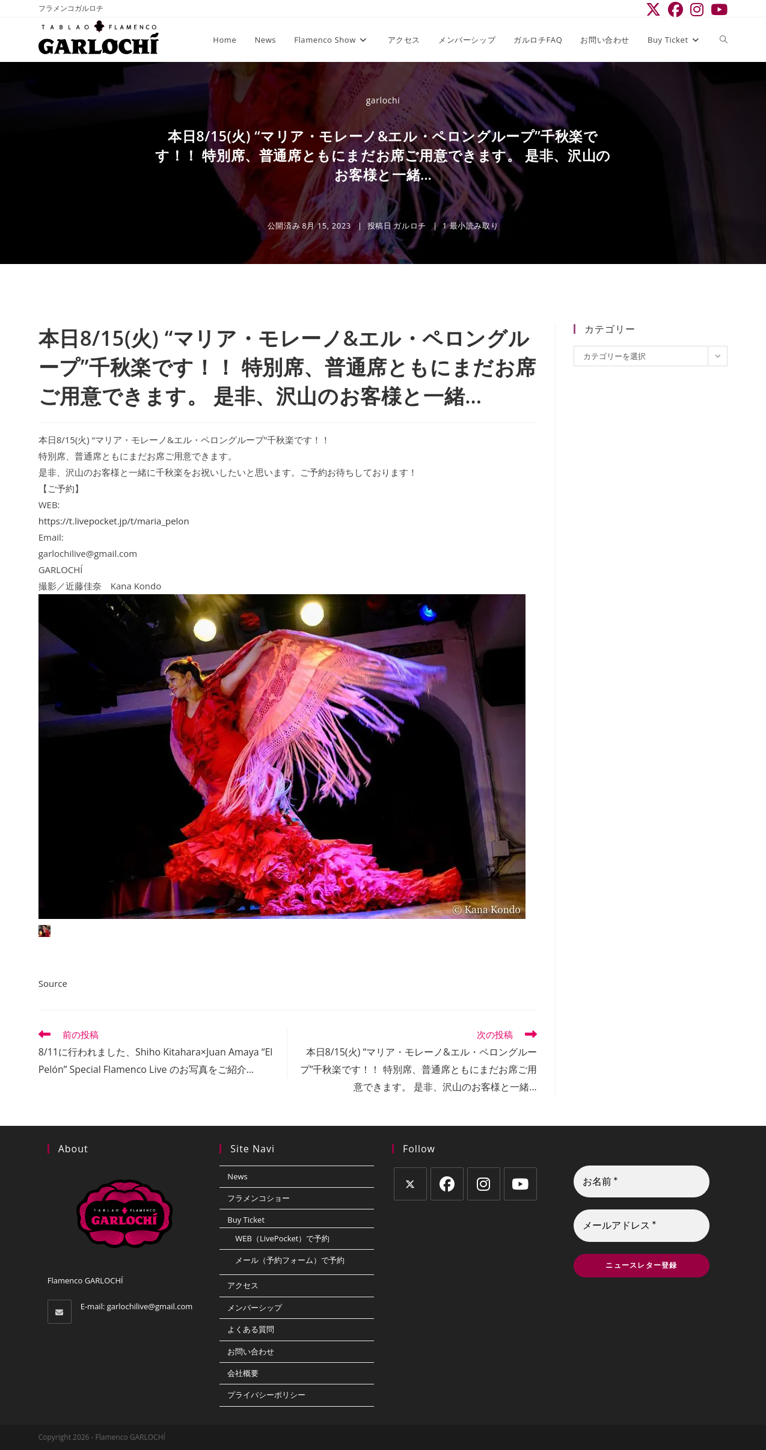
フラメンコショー (258, 1198)
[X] (410, 1183)
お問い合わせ (250, 1351)
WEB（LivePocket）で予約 (282, 1238)
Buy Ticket (246, 1219)
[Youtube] (520, 1183)
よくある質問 (250, 1329)
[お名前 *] (642, 1182)
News (237, 1176)
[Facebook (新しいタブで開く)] (675, 9)
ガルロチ (409, 225)
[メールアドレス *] (642, 1226)
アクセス (243, 1285)
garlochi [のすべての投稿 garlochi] (383, 100)
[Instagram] (483, 1183)
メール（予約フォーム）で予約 (290, 1260)
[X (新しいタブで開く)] (653, 9)
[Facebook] (447, 1183)
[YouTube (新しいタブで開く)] (717, 9)
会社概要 (243, 1373)
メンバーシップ (254, 1307)
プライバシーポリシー (266, 1394)
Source (52, 983)
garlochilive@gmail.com (150, 1306)
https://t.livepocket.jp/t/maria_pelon (113, 521)
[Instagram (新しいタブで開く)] (697, 9)
